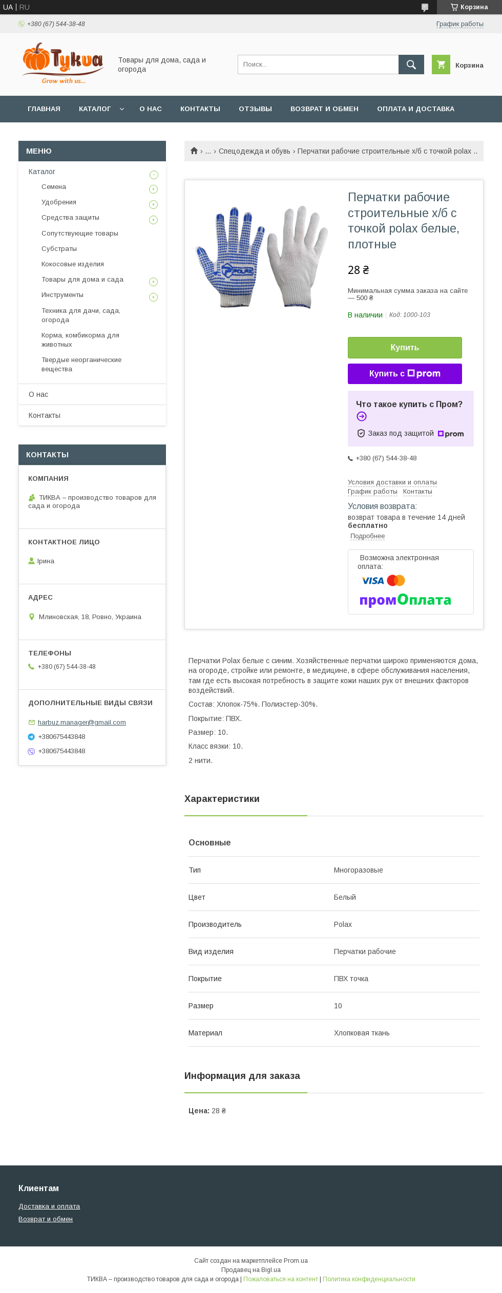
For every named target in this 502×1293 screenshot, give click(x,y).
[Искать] (411, 64)
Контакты (200, 109)
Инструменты (62, 295)
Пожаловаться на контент (280, 1279)
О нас (150, 109)
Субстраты (59, 248)
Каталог (95, 109)
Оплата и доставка (415, 109)
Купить (405, 347)
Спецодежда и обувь (254, 151)
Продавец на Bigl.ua (251, 1270)
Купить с (405, 373)
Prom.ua (296, 1260)
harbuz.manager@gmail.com (82, 722)
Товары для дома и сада (82, 279)
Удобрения (58, 202)
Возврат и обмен (324, 109)
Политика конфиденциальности (369, 1279)
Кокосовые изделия (72, 264)
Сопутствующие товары (79, 233)
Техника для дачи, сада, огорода (80, 315)
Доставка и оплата (49, 1206)
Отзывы (255, 109)
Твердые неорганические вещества (81, 364)
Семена (53, 186)
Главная (44, 109)
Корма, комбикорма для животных (80, 339)
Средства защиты (70, 217)
